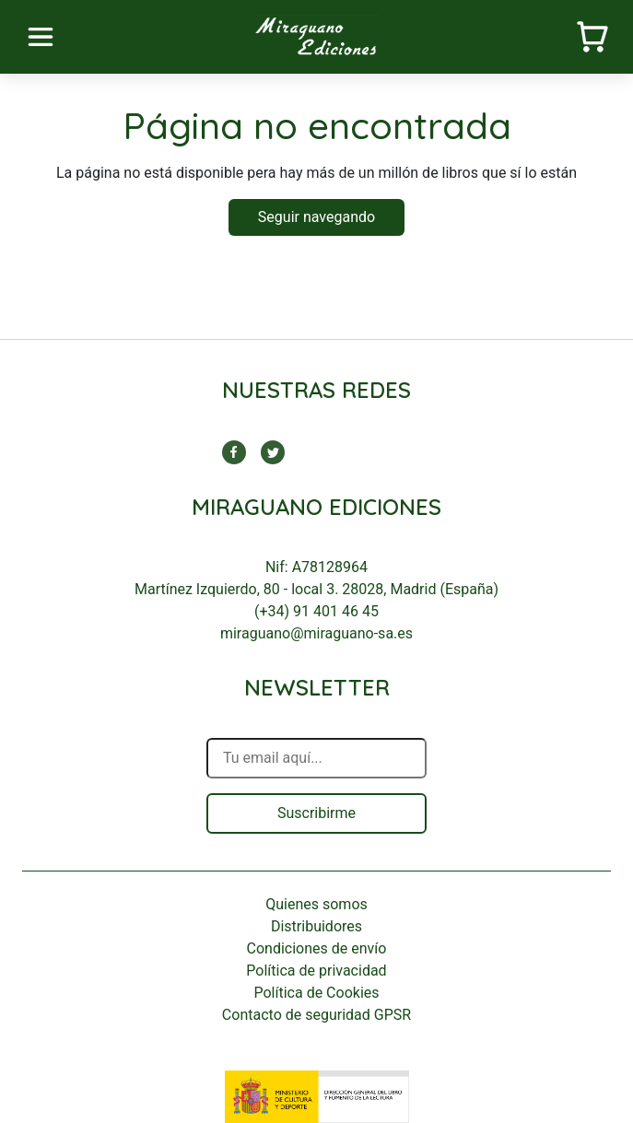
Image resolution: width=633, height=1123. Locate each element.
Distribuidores (316, 926)
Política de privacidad (316, 970)
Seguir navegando (316, 217)
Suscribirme (316, 813)
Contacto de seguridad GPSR (316, 1015)
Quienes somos (316, 904)
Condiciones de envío (317, 948)
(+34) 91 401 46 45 (316, 611)
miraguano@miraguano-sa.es (316, 633)
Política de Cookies (316, 992)
